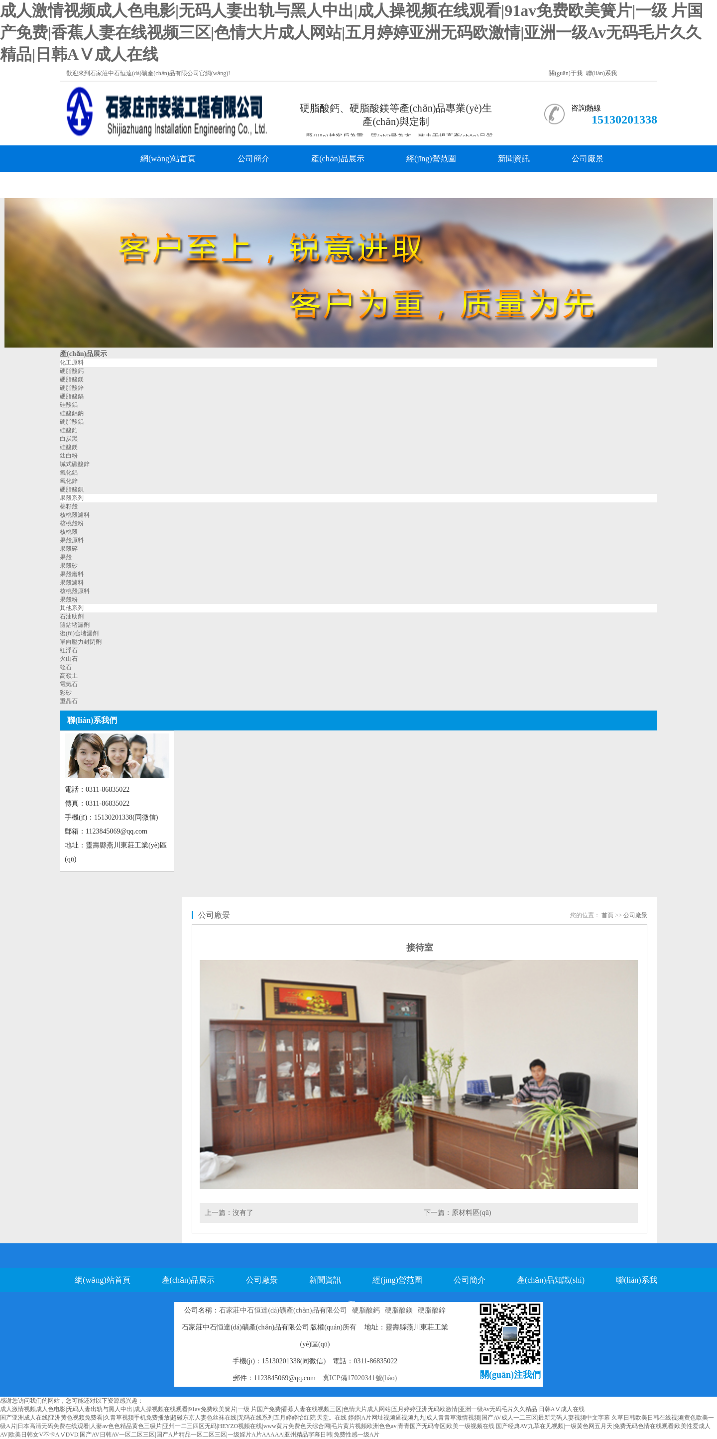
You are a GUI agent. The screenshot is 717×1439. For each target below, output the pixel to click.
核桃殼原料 (75, 591)
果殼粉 (69, 599)
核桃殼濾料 (75, 514)
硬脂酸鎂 (72, 379)
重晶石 (69, 701)
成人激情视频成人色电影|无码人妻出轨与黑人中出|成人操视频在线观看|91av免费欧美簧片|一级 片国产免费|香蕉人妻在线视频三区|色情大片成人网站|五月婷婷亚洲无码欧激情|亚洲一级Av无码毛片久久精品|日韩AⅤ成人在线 (351, 32)
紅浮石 (69, 650)
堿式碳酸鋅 (75, 464)
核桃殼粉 (72, 523)
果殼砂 (69, 565)
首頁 (607, 915)
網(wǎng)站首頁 (168, 158)
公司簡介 (253, 158)
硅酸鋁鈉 (72, 413)
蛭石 (66, 667)
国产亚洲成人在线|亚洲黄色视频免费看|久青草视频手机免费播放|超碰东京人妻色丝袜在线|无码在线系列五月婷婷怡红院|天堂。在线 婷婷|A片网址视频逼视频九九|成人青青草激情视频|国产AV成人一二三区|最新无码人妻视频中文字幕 (305, 1417)
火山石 (69, 658)
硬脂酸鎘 (72, 396)
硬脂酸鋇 (72, 489)
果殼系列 (72, 497)
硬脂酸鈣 (72, 370)
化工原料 (72, 362)
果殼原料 (72, 540)
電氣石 (69, 684)
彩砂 (66, 692)
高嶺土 (69, 675)
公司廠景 (587, 158)
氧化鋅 (69, 481)
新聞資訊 (514, 158)
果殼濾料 (72, 582)
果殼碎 (69, 548)
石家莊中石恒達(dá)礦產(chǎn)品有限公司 (283, 1310)
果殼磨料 (72, 574)
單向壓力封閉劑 (81, 641)
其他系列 (72, 607)
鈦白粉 (69, 455)
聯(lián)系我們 (274, 185)
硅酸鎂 (69, 447)
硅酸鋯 (69, 430)
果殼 (66, 557)
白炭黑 (69, 438)
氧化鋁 (69, 472)
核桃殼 (69, 531)
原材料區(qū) (471, 1212)
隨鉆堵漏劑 (75, 624)
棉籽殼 (69, 506)
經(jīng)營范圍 (431, 158)
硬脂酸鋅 (72, 387)
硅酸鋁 (69, 404)
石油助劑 (72, 616)
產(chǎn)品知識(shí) (174, 185)
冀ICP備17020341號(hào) (360, 1378)
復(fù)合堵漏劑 (79, 633)
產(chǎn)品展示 (337, 158)
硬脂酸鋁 (72, 421)
